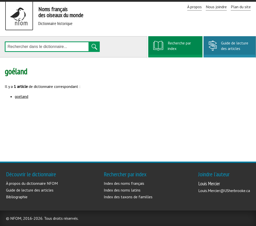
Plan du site (241, 6)
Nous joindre (216, 6)
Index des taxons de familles (128, 196)
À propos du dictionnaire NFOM (32, 183)
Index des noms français (124, 183)
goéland (21, 96)
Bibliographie (17, 196)
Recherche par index (179, 48)
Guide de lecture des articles (234, 45)
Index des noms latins (122, 190)
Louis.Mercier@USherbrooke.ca (224, 190)
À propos (194, 6)
